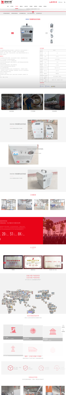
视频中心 (21, 6)
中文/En (61, 2)
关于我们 (11, 6)
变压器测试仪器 (40, 13)
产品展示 (16, 6)
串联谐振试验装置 (6, 13)
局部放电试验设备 (15, 13)
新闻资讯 (35, 6)
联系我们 (45, 6)
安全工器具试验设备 (32, 13)
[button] (46, 33)
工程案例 (30, 6)
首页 (8, 6)
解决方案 (26, 6)
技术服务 (40, 6)
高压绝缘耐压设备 (23, 13)
